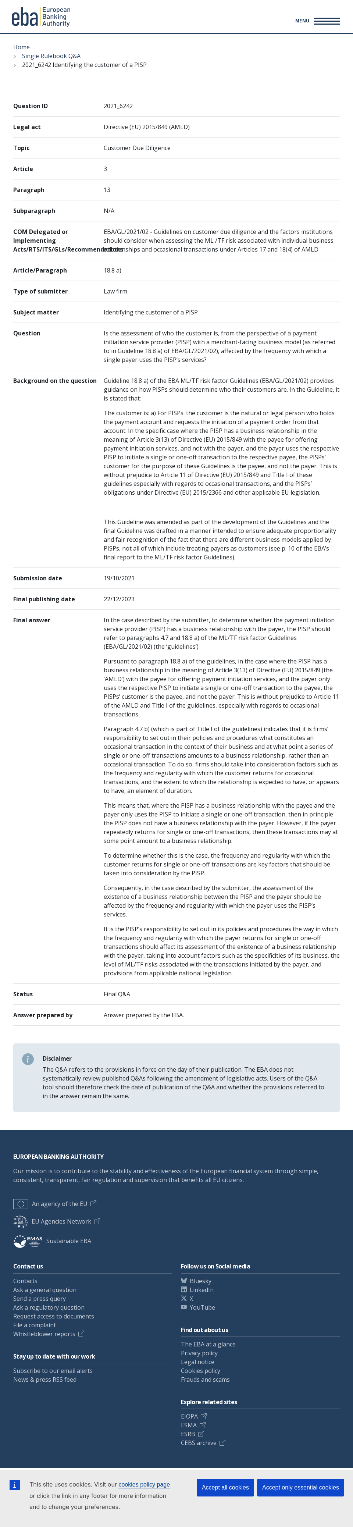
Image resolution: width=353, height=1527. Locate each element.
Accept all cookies (225, 1487)
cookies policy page (144, 1484)
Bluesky (200, 1281)
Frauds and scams (205, 1379)
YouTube (202, 1307)
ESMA (189, 1425)
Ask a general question (44, 1290)
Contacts (25, 1281)
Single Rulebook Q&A (51, 56)
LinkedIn (202, 1290)
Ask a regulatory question (49, 1307)
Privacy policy (199, 1353)
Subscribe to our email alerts (53, 1371)
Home (21, 47)
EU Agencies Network (52, 1221)
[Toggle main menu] (316, 21)
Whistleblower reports (44, 1334)
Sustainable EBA (52, 1241)
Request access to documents (53, 1316)
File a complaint (34, 1325)
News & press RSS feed (44, 1379)
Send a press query (39, 1299)
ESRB (188, 1434)
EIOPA (189, 1416)
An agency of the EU (50, 1204)
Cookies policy (200, 1371)
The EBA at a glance (208, 1344)
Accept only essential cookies (300, 1487)
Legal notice (197, 1362)
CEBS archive (199, 1443)
